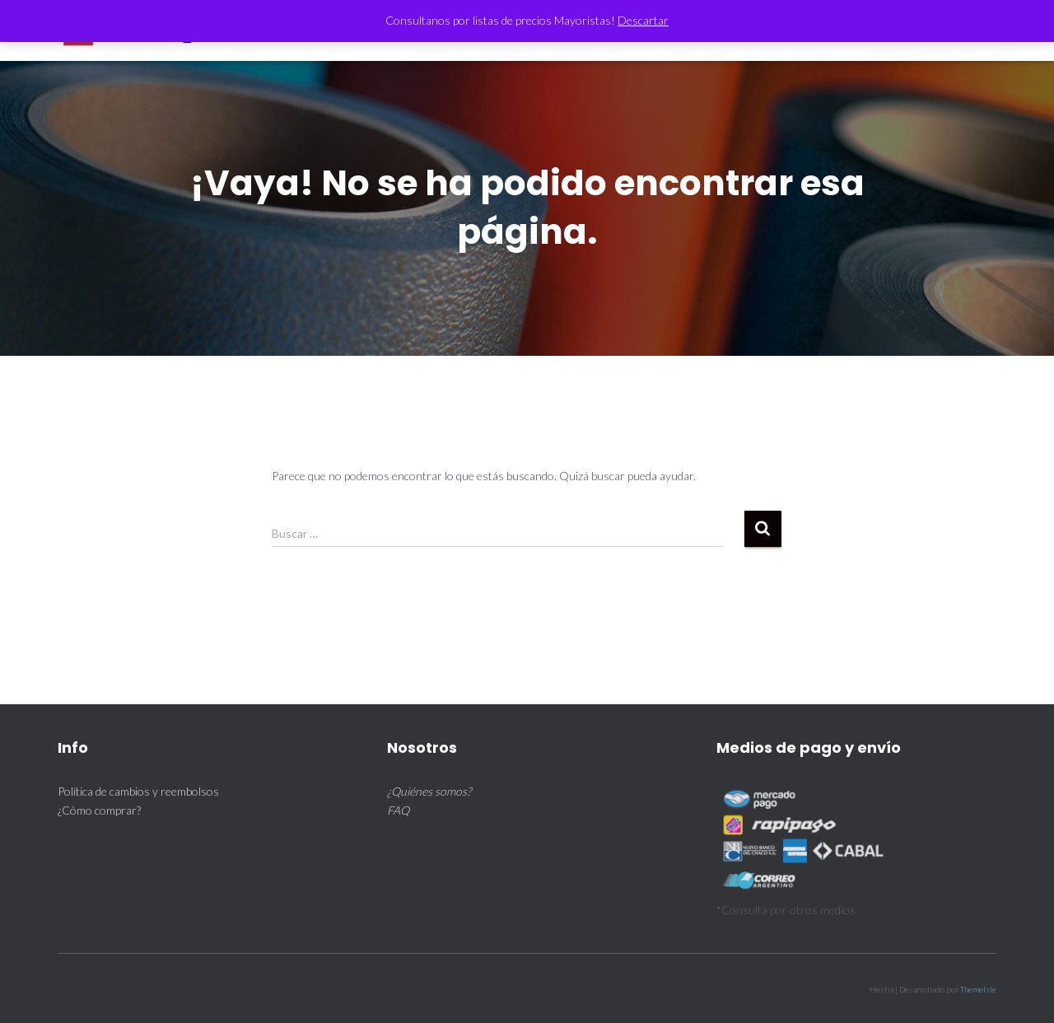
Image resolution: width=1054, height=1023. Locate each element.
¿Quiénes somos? (429, 791)
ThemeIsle (978, 989)
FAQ (398, 810)
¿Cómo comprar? (99, 810)
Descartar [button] (643, 20)
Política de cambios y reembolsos (138, 791)
